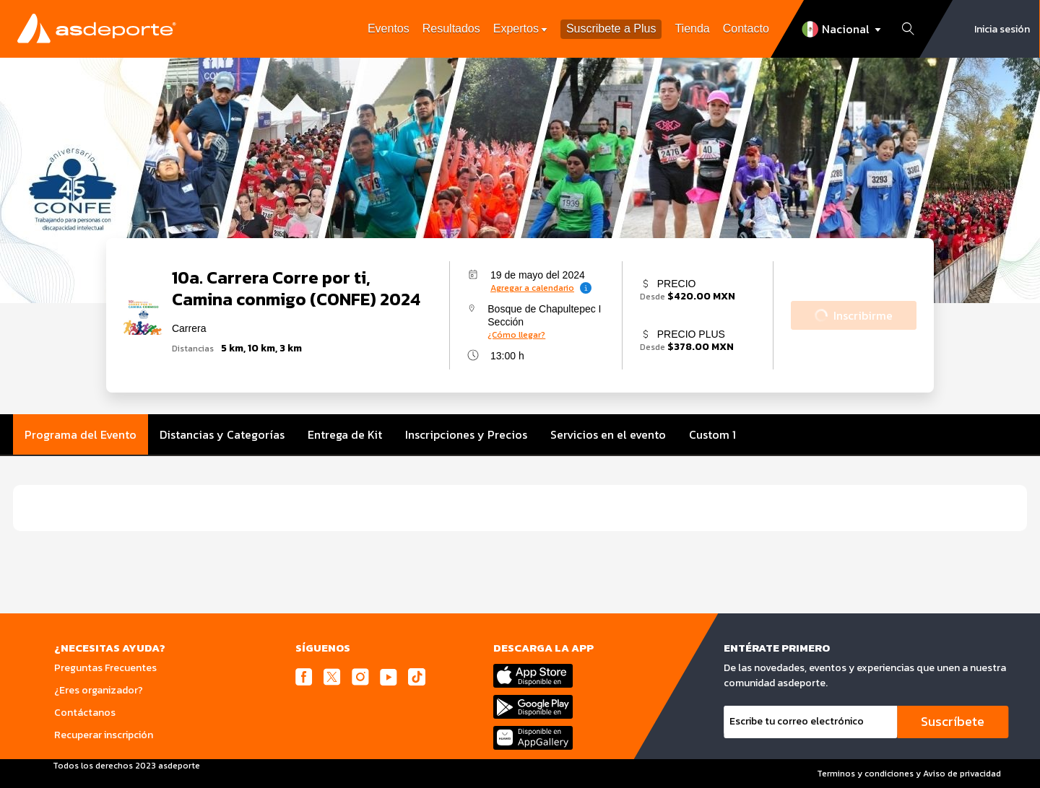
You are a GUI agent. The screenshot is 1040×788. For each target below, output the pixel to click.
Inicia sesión (1002, 29)
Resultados (451, 28)
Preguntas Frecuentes (105, 667)
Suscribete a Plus (611, 29)
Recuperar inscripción (103, 735)
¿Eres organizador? (98, 690)
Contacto (746, 28)
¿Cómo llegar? (516, 334)
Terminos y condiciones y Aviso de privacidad (909, 773)
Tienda (692, 28)
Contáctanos (85, 712)
